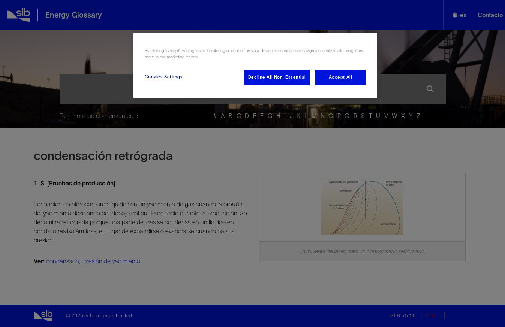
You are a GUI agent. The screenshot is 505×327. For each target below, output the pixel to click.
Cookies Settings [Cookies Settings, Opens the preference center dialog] (164, 77)
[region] (255, 65)
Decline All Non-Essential (277, 77)
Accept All (340, 77)
